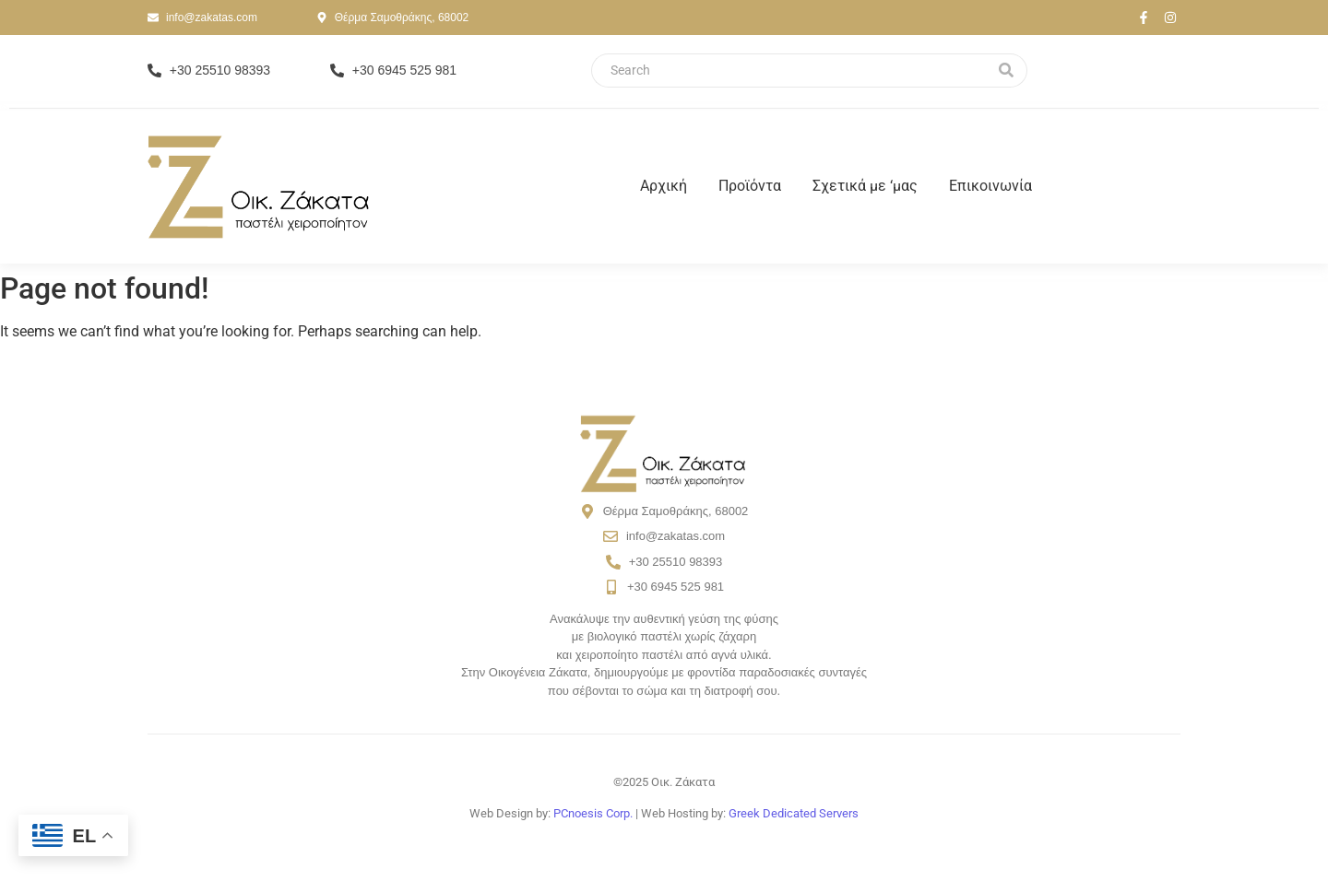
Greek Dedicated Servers (794, 813)
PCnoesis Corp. (593, 813)
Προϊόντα (749, 185)
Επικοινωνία (990, 185)
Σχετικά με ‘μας (865, 185)
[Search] (788, 70)
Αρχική (663, 185)
